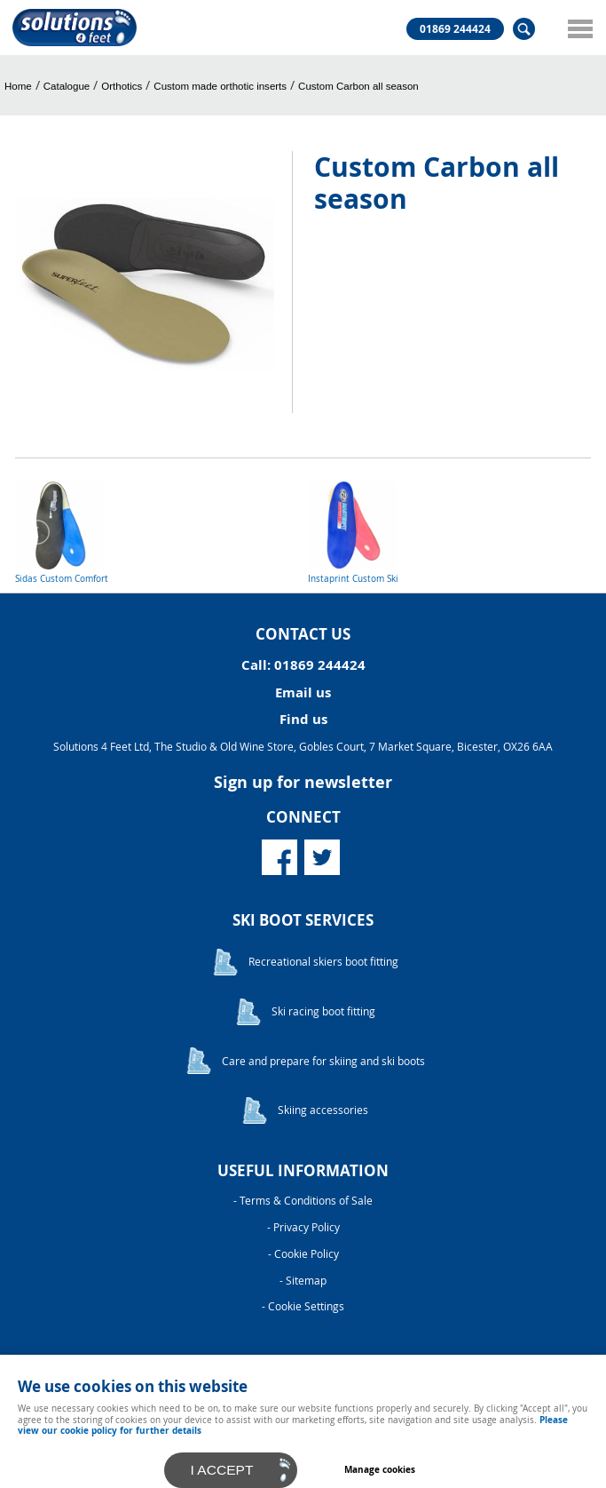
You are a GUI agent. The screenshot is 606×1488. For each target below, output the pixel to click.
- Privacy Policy (303, 1227)
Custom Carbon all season (358, 86)
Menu (575, 28)
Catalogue (67, 86)
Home (18, 86)
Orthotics (121, 86)
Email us (303, 692)
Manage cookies (379, 1469)
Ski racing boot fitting (323, 1011)
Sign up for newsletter (303, 782)
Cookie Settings (306, 1306)
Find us (303, 719)
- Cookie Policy (303, 1253)
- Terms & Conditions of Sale (303, 1200)
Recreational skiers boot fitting (323, 961)
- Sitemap (303, 1280)
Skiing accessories (323, 1110)
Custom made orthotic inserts (220, 86)
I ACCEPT (222, 1469)
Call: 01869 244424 (303, 665)
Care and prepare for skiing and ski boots (323, 1061)
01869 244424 (455, 29)
